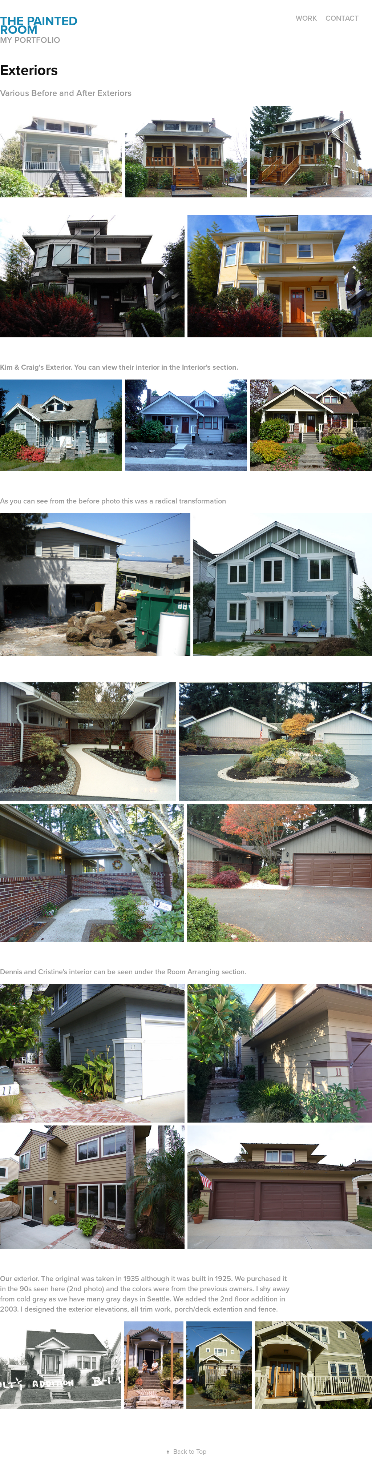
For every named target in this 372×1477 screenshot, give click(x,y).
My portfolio (30, 40)
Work (306, 18)
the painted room (40, 25)
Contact (342, 18)
